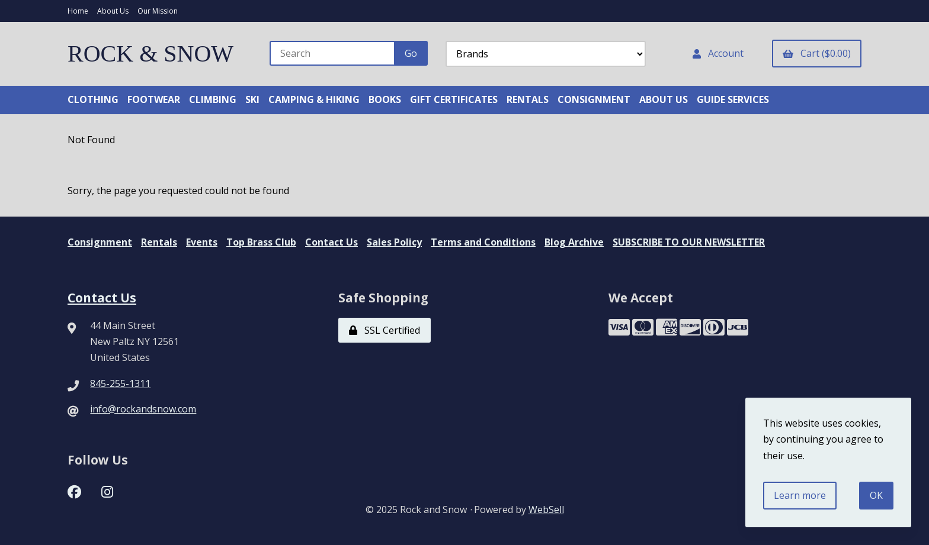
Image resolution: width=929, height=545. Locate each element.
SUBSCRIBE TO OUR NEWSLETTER (689, 242)
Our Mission (157, 11)
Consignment (100, 242)
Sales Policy (394, 242)
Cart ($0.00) (817, 53)
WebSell (546, 509)
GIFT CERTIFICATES (454, 99)
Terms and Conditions (483, 242)
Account (718, 53)
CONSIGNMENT (594, 99)
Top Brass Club (261, 242)
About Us (113, 11)
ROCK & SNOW (150, 54)
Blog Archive (574, 242)
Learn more (800, 495)
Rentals (159, 242)
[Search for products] (333, 53)
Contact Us (331, 242)
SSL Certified (384, 330)
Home (78, 11)
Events (201, 242)
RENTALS (528, 99)
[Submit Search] (411, 53)
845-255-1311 (120, 383)
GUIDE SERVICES (733, 99)
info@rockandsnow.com (143, 408)
